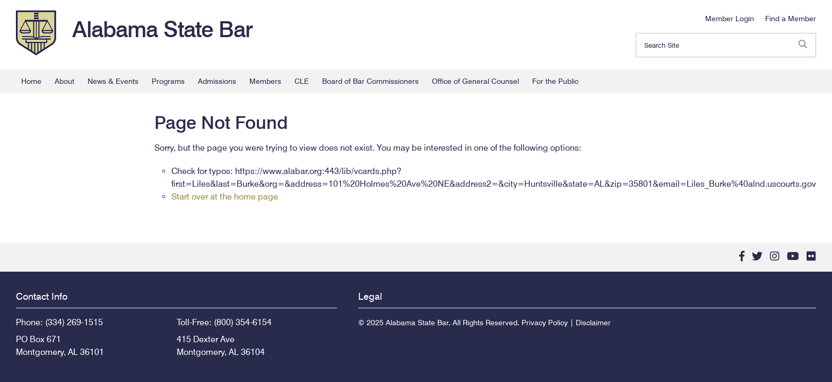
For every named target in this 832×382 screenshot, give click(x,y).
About (64, 81)
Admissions (217, 81)
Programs (168, 81)
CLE (301, 81)
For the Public (555, 81)
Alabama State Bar (162, 29)
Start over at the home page (224, 197)
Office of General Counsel (475, 81)
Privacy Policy (545, 322)
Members (265, 81)
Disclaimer (593, 322)
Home (31, 81)
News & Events (113, 81)
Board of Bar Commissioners (370, 81)
